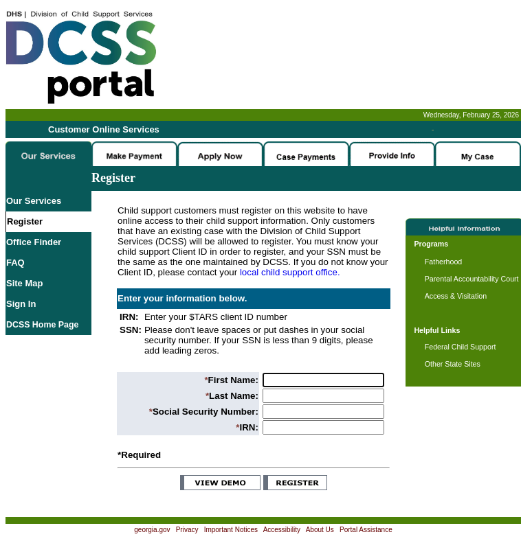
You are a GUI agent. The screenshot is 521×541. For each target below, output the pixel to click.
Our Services (33, 201)
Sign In (21, 304)
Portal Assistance (366, 529)
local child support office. (290, 272)
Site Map (24, 283)
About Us (320, 529)
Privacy (187, 529)
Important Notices (231, 529)
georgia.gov (152, 529)
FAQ (15, 262)
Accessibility (281, 529)
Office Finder (33, 242)
